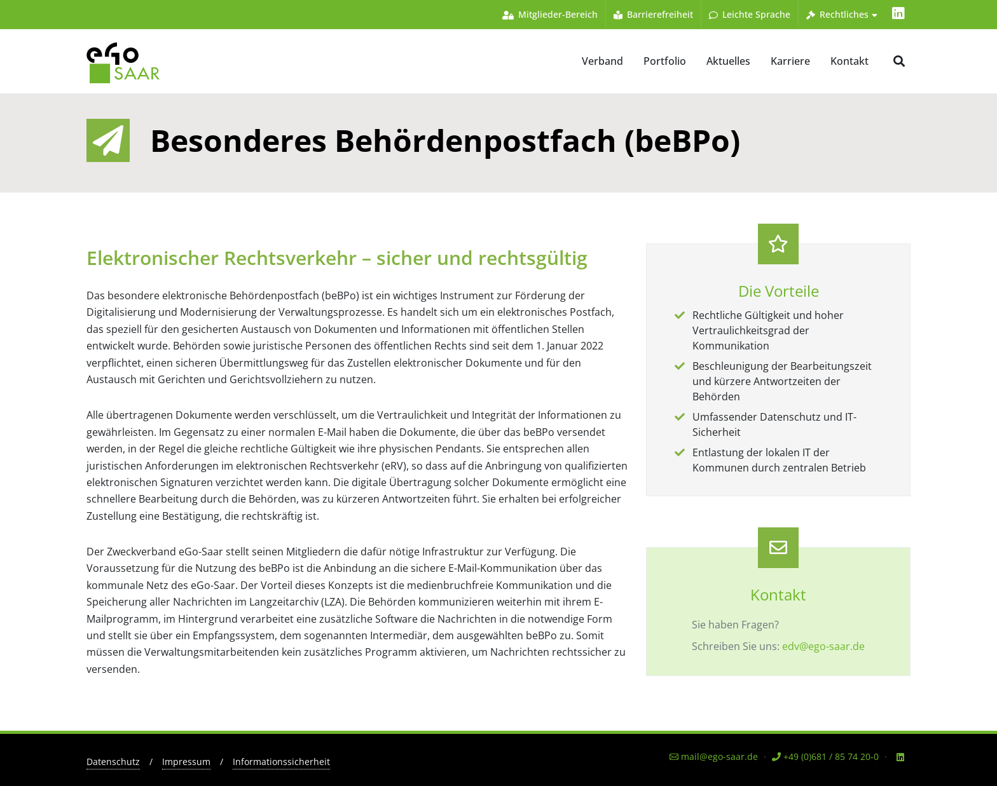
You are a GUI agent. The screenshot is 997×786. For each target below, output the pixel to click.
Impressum (186, 762)
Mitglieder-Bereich (550, 14)
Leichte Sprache (749, 14)
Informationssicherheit (281, 762)
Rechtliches (841, 14)
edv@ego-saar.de (823, 646)
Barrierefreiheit (653, 14)
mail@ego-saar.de (714, 756)
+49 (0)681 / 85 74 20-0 (825, 756)
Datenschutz (113, 762)
